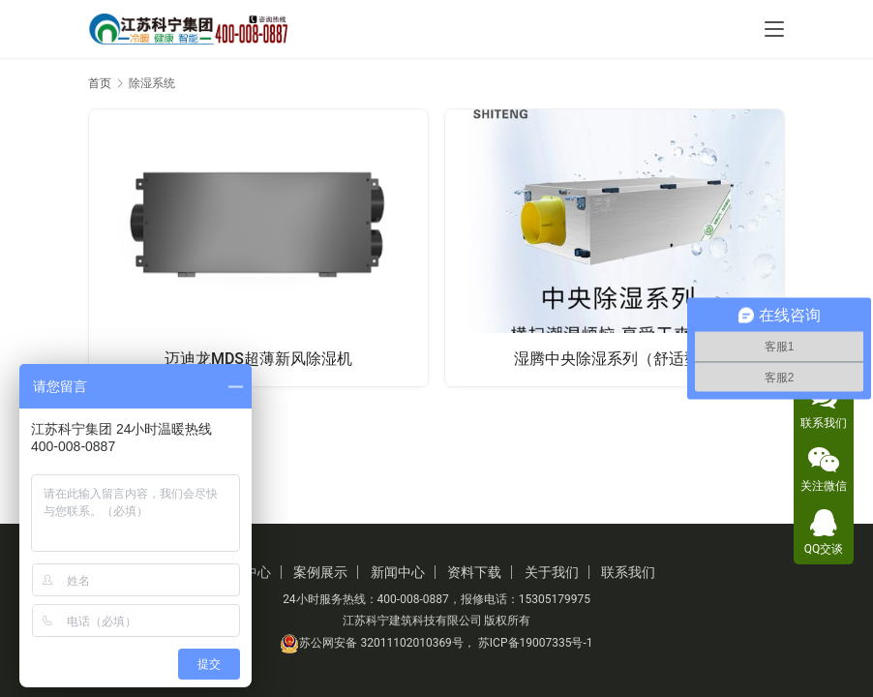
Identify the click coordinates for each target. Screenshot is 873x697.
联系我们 (628, 572)
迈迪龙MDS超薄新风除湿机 (258, 358)
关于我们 (552, 572)
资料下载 (474, 572)
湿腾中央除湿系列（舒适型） (614, 358)
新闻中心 (398, 572)
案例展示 (320, 572)
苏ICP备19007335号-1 (535, 643)
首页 (99, 83)
